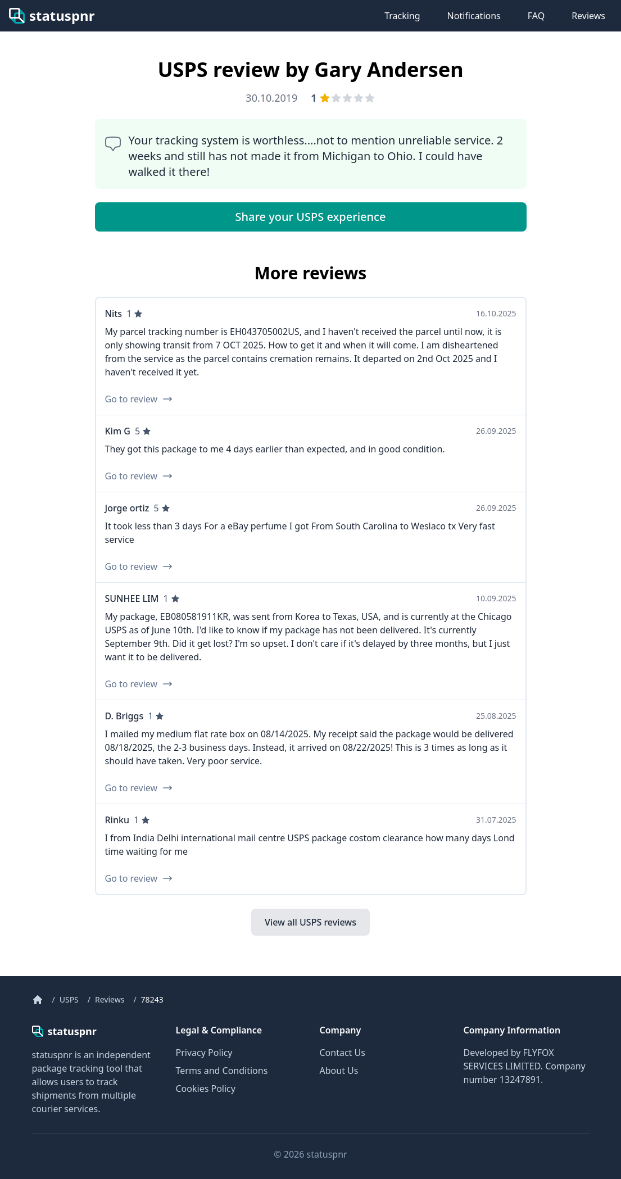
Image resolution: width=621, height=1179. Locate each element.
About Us (339, 1070)
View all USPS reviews (310, 922)
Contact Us (342, 1052)
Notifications (474, 16)
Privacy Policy (204, 1052)
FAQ (536, 16)
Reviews (588, 16)
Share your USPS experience (310, 216)
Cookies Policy (205, 1088)
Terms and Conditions (222, 1070)
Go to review (139, 399)
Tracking (402, 16)
